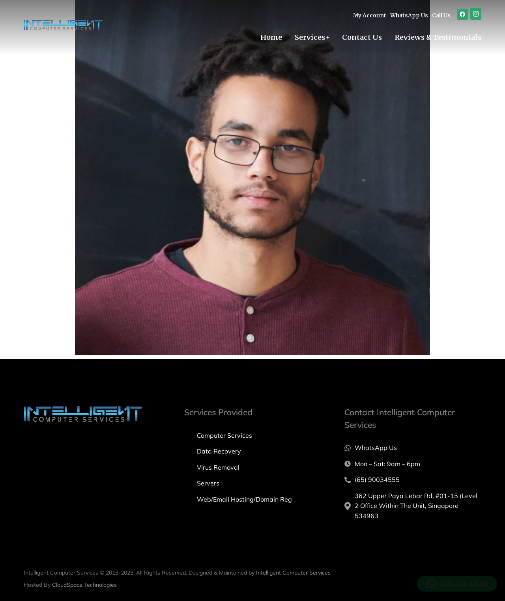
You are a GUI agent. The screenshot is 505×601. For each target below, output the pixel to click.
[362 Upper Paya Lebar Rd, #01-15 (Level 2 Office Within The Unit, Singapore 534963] (412, 506)
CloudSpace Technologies (84, 584)
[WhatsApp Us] (412, 448)
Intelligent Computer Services (293, 572)
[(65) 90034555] (412, 480)
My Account (369, 15)
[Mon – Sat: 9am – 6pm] (412, 464)
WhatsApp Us (409, 15)
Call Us (441, 15)
